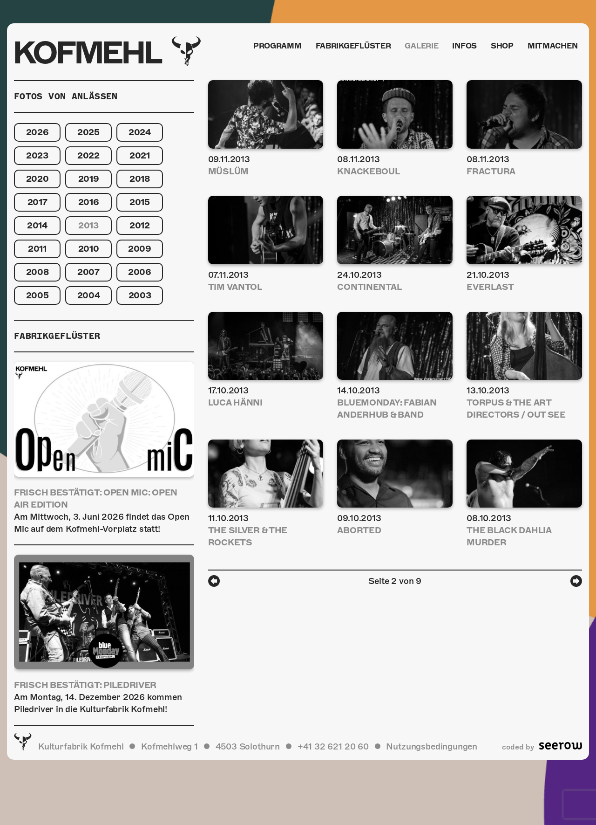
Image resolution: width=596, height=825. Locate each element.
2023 (37, 155)
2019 (88, 178)
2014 (37, 225)
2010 (88, 248)
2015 (139, 202)
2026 (37, 132)
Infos (462, 47)
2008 (37, 272)
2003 (140, 295)
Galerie (417, 47)
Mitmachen (552, 47)
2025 (88, 132)
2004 (88, 295)
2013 (88, 225)
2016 (88, 202)
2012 (139, 225)
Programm (271, 47)
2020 (37, 178)
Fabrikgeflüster (348, 47)
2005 (37, 295)
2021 (139, 155)
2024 (140, 132)
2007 (88, 272)
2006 (139, 272)
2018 (139, 178)
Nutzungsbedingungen (431, 746)
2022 (88, 155)
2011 (37, 248)
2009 (139, 248)
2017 (37, 202)
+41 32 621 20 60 (333, 746)
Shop (501, 47)
